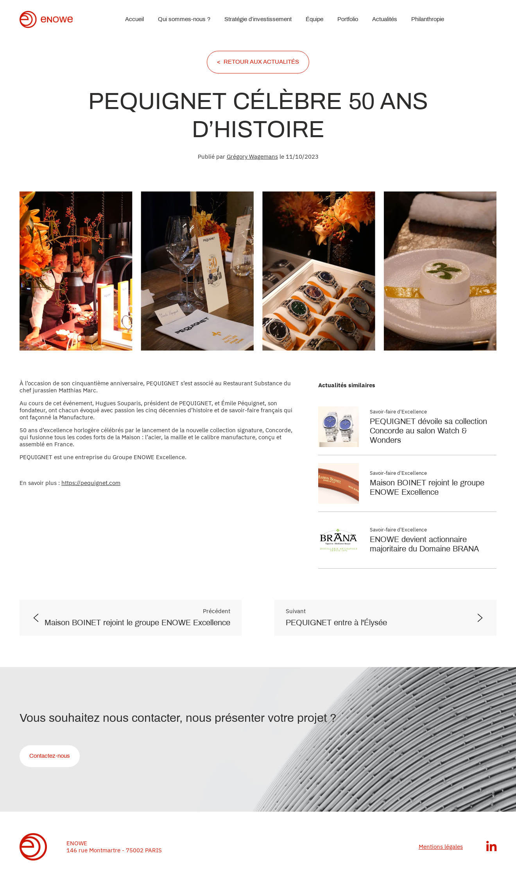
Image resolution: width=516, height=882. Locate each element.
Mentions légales (441, 846)
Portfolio (347, 19)
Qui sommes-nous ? (184, 19)
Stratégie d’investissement (258, 19)
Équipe (314, 19)
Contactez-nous (49, 756)
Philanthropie (427, 19)
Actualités (384, 19)
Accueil (134, 19)
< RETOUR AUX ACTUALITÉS (258, 62)
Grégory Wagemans (252, 156)
